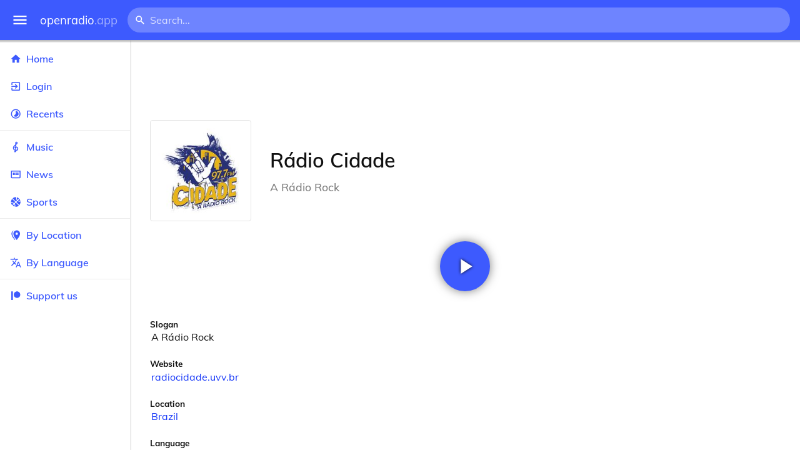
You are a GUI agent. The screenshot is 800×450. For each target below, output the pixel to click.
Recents (65, 114)
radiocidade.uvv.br (195, 377)
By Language (65, 262)
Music (65, 147)
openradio (79, 20)
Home (65, 58)
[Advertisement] (465, 80)
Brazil (164, 416)
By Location (65, 235)
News (65, 174)
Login (65, 86)
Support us (44, 295)
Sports (65, 202)
